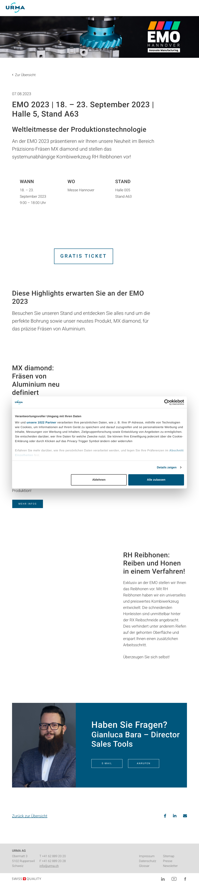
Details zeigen (166, 467)
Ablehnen (99, 479)
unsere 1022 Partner (41, 422)
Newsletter (170, 866)
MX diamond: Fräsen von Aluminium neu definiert (36, 380)
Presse (167, 861)
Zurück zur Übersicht (29, 816)
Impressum (146, 856)
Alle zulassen (156, 479)
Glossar (144, 866)
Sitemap (168, 856)
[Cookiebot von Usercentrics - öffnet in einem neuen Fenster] (167, 402)
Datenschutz (147, 861)
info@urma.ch (49, 866)
